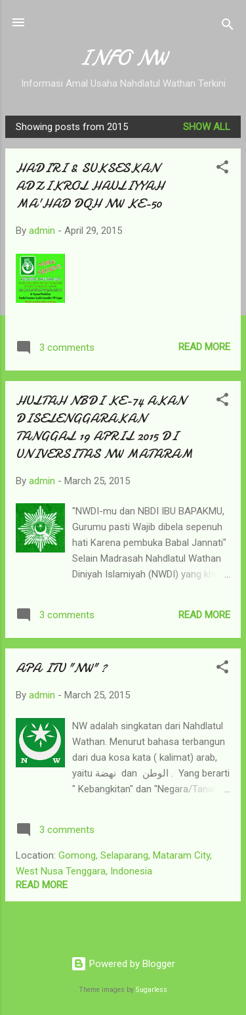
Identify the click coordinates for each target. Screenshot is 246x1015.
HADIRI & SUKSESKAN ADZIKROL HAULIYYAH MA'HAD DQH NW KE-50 (90, 185)
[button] (222, 169)
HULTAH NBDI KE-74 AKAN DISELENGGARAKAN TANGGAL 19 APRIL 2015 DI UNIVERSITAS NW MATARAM (104, 427)
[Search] (228, 27)
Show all (206, 127)
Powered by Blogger (123, 964)
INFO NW (123, 58)
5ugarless (151, 989)
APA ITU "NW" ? (61, 668)
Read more (204, 347)
